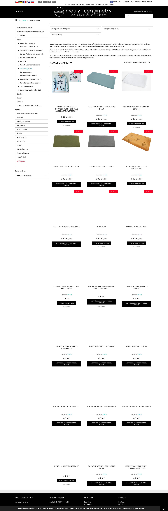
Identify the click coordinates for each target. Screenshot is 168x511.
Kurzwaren (21, 141)
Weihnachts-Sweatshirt (28, 76)
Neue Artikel (21, 157)
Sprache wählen (20, 171)
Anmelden (88, 504)
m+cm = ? (122, 504)
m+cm (105, 115)
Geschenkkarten (23, 153)
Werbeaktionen (22, 149)
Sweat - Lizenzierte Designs (30, 65)
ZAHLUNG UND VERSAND (59, 502)
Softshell (20, 117)
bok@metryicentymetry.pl (104, 4)
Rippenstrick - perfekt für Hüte (31, 79)
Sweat (19, 39)
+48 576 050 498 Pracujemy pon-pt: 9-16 (79, 4)
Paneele (20, 102)
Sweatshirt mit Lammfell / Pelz (31, 50)
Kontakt (121, 502)
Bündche (20, 94)
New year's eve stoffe (24, 28)
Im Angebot (21, 161)
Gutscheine (21, 36)
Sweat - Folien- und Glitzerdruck (31, 54)
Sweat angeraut (26, 68)
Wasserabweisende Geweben (27, 114)
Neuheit (20, 145)
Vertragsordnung (21, 502)
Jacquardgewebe (26, 86)
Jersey (19, 98)
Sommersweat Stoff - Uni (29, 47)
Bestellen (87, 502)
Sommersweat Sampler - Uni (30, 90)
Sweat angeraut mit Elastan (30, 83)
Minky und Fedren (23, 121)
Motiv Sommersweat (27, 43)
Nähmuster (21, 125)
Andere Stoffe (22, 137)
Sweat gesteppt (26, 72)
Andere (19, 133)
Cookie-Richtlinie (58, 508)
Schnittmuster (22, 129)
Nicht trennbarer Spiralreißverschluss (30, 32)
